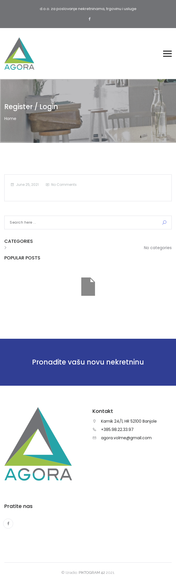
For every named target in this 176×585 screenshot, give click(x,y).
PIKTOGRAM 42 (92, 572)
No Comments (64, 184)
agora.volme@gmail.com (126, 438)
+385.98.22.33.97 (117, 429)
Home (10, 118)
